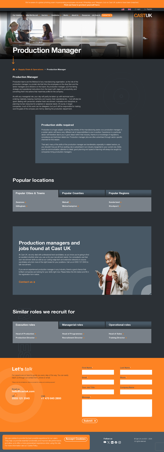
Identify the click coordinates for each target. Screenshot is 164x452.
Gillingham (20, 206)
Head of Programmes (72, 334)
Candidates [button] (55, 15)
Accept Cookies (76, 439)
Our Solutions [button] (17, 15)
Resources (86, 15)
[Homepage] (129, 9)
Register (148, 9)
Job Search (96, 15)
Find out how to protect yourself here (82, 5)
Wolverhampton (69, 206)
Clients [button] (65, 15)
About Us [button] (75, 15)
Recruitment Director (72, 338)
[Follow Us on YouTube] (105, 442)
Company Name (136, 390)
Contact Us (106, 15)
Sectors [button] (45, 15)
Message (117, 406)
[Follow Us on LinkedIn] (112, 442)
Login (137, 9)
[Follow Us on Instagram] (119, 442)
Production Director (25, 338)
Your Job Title (98, 390)
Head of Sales (115, 334)
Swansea (20, 202)
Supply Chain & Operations (30, 70)
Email (98, 380)
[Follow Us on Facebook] (116, 442)
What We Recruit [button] (32, 15)
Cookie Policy (32, 446)
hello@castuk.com (23, 392)
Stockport (114, 206)
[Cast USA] (122, 9)
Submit (88, 421)
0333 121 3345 (21, 399)
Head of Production (25, 334)
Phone (136, 380)
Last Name (136, 371)
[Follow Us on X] (108, 442)
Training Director (117, 338)
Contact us (26, 282)
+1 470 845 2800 (51, 399)
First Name (98, 371)
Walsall (65, 202)
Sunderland (114, 202)
